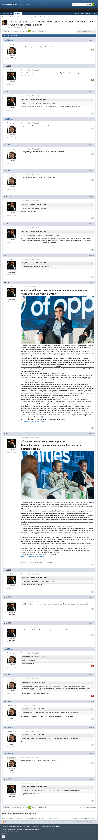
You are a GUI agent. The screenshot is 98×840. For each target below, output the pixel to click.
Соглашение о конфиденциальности (87, 818)
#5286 (91, 171)
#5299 (91, 753)
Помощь (7, 821)
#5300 (91, 779)
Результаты (28, 4)
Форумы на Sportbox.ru (7, 818)
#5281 (91, 40)
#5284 (91, 119)
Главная (21, 4)
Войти (94, 10)
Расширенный (95, 4)
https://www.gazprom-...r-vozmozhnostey (33, 557)
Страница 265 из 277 (16, 31)
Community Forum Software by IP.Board (86, 821)
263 (23, 31)
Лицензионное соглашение (8, 829)
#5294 (91, 623)
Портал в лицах (36, 826)
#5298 (91, 727)
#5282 (91, 66)
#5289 (91, 255)
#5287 (91, 196)
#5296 (91, 675)
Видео (35, 4)
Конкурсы (21, 5)
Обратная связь (11, 826)
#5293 (91, 597)
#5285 (91, 145)
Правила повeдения (20, 826)
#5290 (91, 282)
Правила (74, 818)
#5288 (91, 224)
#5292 (91, 570)
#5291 (91, 434)
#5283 (91, 92)
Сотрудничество (45, 826)
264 (27, 31)
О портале (28, 826)
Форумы (17, 13)
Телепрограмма (43, 4)
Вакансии (37, 829)
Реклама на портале (55, 826)
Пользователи (7, 13)
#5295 (91, 649)
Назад (7, 31)
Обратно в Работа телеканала (87, 807)
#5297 (91, 701)
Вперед (41, 31)
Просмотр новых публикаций (82, 13)
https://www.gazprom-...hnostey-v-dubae (33, 421)
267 (36, 31)
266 (33, 31)
